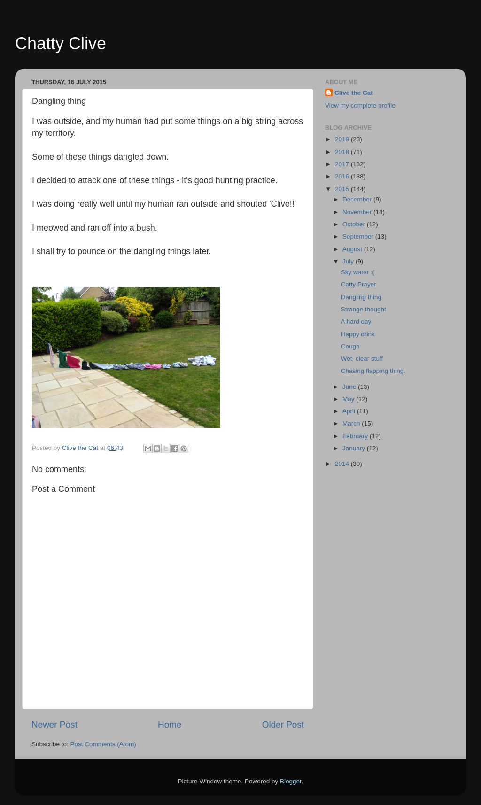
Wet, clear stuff (362, 358)
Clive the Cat (353, 92)
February (356, 436)
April (349, 411)
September (358, 236)
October (354, 224)
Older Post (283, 724)
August (353, 249)
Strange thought (363, 309)
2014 (343, 463)
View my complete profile (360, 105)
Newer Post (54, 724)
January (354, 448)
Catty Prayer (358, 284)
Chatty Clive (60, 43)
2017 (343, 164)
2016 (343, 176)
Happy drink (358, 334)
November (357, 212)
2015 (343, 189)
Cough (350, 346)
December (357, 199)
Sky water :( (357, 272)
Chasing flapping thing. (373, 370)
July (349, 261)
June (350, 386)
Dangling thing (361, 297)
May (349, 398)
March (352, 423)
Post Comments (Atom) (103, 744)
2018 (343, 151)
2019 (343, 139)
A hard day (356, 321)
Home (169, 724)
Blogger (291, 781)
